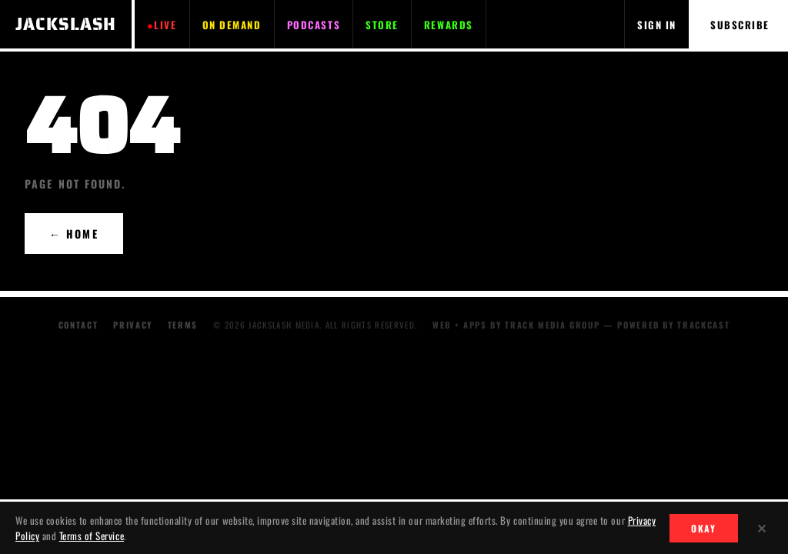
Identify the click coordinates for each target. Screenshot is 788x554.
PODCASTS (313, 24)
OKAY (703, 528)
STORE (382, 24)
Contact (78, 325)
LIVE (165, 24)
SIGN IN (656, 24)
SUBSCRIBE (740, 24)
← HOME (73, 233)
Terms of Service (91, 535)
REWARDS (448, 24)
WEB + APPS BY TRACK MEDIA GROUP (515, 325)
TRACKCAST (703, 325)
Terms (183, 325)
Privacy (132, 325)
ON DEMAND (232, 24)
